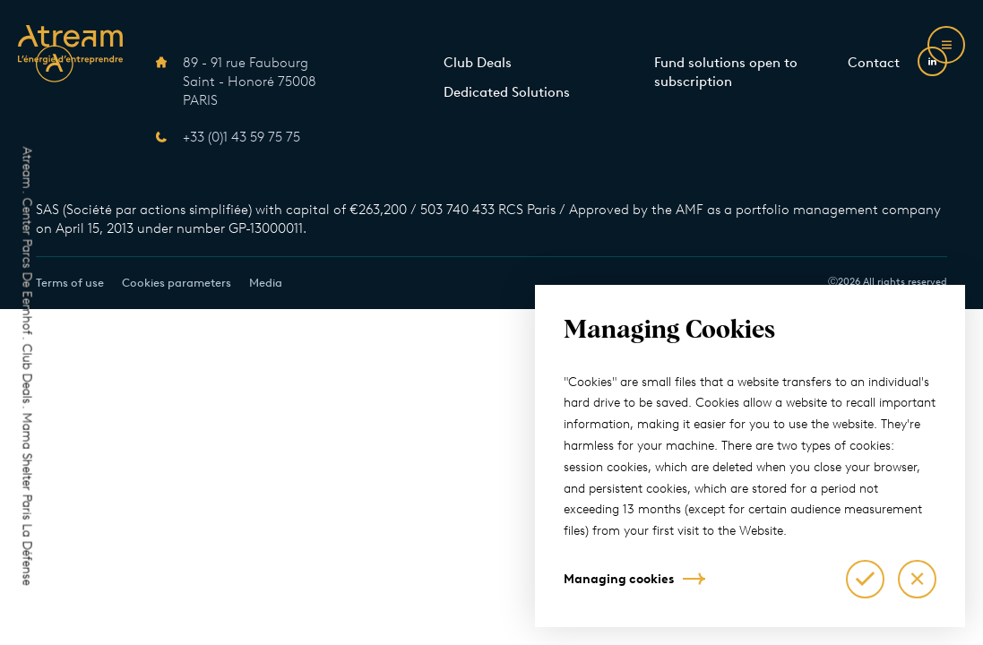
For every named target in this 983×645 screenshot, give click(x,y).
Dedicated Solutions (507, 92)
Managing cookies (619, 579)
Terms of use (70, 282)
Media (265, 282)
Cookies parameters (176, 282)
